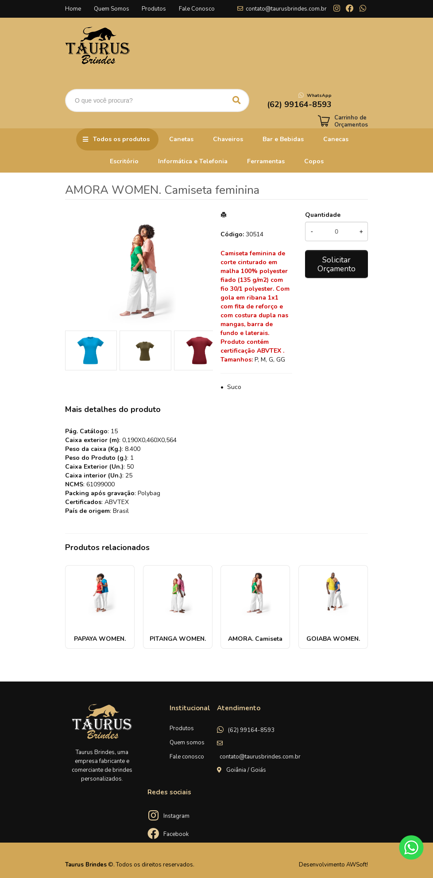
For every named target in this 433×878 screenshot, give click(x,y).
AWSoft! (357, 865)
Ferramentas (266, 161)
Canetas (181, 139)
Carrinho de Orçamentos (351, 121)
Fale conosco (187, 757)
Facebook (176, 834)
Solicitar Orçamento (336, 264)
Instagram (176, 816)
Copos (314, 161)
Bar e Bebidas (283, 139)
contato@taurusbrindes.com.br (286, 9)
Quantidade (322, 215)
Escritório (124, 161)
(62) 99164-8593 (251, 730)
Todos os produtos (121, 139)
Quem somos (187, 743)
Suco (234, 387)
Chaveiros (228, 139)
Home (73, 9)
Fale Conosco (198, 9)
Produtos (155, 9)
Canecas (335, 139)
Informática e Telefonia (193, 161)
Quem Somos (112, 9)
